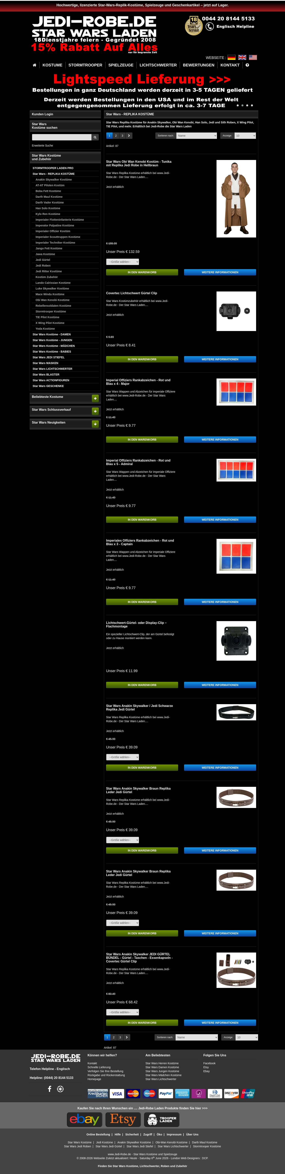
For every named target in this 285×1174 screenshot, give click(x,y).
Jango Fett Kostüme (49, 248)
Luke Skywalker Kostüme (52, 288)
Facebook (209, 1063)
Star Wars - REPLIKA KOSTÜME (54, 173)
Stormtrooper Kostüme (51, 311)
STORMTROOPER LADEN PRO (53, 168)
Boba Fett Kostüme (48, 191)
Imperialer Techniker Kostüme (55, 242)
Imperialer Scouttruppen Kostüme (58, 236)
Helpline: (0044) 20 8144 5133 (51, 1077)
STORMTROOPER (85, 65)
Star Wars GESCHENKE (48, 386)
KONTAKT (229, 65)
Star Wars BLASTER (46, 374)
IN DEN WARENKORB (142, 272)
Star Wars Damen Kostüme (162, 1067)
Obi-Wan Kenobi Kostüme (171, 1142)
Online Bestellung (98, 1134)
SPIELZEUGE (121, 65)
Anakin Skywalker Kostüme (54, 179)
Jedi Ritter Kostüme (49, 271)
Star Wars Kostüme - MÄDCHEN (54, 345)
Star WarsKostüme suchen (44, 125)
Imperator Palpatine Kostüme (55, 225)
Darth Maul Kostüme (49, 196)
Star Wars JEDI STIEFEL (49, 357)
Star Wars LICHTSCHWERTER (52, 368)
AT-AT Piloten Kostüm (50, 185)
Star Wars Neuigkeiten (48, 422)
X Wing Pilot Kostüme (50, 322)
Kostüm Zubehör (47, 277)
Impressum (174, 1134)
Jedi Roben (43, 265)
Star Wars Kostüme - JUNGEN (52, 340)
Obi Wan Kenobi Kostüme (52, 300)
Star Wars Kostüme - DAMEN (52, 334)
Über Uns (192, 1134)
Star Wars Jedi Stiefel (139, 1146)
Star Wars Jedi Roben (77, 1146)
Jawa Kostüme (45, 254)
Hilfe (118, 1134)
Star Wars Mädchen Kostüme (163, 1075)
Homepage (94, 1079)
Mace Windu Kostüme (50, 294)
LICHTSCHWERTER (158, 65)
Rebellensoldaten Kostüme (53, 305)
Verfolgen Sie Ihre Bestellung (106, 1071)
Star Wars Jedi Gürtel (109, 1146)
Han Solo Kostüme (48, 208)
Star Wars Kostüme (80, 1142)
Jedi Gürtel (43, 259)
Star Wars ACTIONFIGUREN (51, 380)
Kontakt (92, 1063)
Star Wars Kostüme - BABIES (52, 351)
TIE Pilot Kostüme (47, 317)
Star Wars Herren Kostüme (162, 1063)
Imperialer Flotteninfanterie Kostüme (60, 219)
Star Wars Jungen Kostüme (162, 1071)
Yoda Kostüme (45, 328)
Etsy (206, 1067)
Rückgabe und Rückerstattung (106, 1075)
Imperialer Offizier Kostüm (53, 231)
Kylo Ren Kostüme (48, 214)
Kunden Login (42, 114)
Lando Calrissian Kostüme (53, 282)
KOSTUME (52, 65)
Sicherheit (132, 1134)
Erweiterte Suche (42, 145)
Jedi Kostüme (104, 1142)
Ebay (206, 1071)
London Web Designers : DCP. (189, 1158)
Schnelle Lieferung (99, 1067)
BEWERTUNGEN (198, 65)
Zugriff (147, 1134)
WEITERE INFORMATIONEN (220, 272)
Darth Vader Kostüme (50, 202)
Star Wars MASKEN (45, 363)
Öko (159, 1134)
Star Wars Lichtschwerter (160, 1079)
